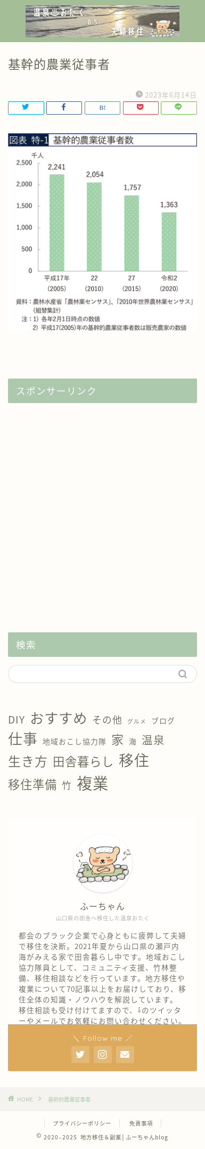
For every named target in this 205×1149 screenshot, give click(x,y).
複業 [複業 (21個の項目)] (93, 782)
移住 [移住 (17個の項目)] (134, 760)
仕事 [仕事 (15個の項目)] (23, 738)
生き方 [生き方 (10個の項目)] (28, 760)
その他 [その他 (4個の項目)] (107, 719)
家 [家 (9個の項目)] (117, 739)
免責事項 (141, 1123)
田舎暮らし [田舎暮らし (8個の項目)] (83, 761)
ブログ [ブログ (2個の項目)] (163, 720)
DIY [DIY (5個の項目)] (16, 719)
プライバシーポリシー (82, 1123)
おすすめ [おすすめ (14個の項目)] (58, 717)
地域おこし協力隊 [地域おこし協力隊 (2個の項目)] (74, 741)
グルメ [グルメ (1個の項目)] (136, 721)
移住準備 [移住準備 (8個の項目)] (32, 784)
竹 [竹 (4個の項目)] (67, 785)
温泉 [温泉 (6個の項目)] (153, 740)
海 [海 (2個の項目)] (133, 741)
